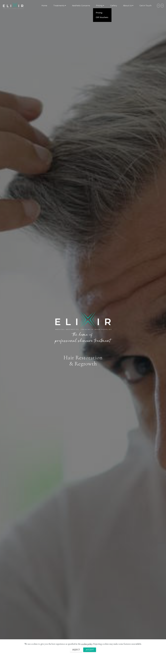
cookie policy (86, 644)
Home (44, 5)
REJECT (76, 650)
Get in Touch (145, 5)
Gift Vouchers (102, 17)
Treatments (58, 5)
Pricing (99, 5)
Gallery (113, 5)
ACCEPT (90, 650)
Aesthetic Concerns (81, 5)
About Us (127, 5)
